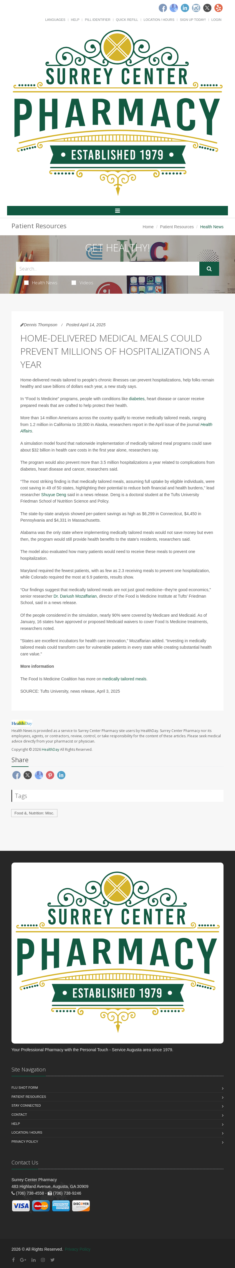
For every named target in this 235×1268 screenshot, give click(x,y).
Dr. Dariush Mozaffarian (75, 596)
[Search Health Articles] (107, 268)
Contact (19, 1114)
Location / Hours (159, 19)
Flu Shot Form (24, 1087)
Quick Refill (127, 19)
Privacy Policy (24, 1141)
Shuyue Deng (53, 494)
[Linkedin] (185, 8)
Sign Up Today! (193, 19)
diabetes (137, 398)
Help (75, 19)
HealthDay (50, 749)
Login (216, 19)
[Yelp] (218, 8)
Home (148, 226)
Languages (55, 19)
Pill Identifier (97, 19)
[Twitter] (207, 8)
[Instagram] (196, 8)
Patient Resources (177, 226)
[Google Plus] (23, 1259)
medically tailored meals (124, 679)
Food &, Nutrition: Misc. (34, 813)
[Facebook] (163, 8)
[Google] (174, 8)
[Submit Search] (209, 269)
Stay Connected (26, 1105)
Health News (40, 282)
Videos (82, 282)
